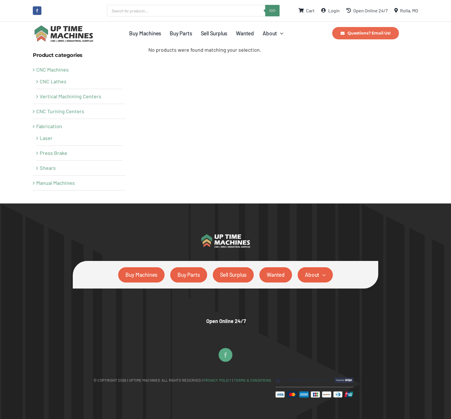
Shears (48, 168)
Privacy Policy (217, 380)
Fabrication (49, 126)
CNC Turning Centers (60, 111)
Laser (46, 138)
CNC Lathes (53, 81)
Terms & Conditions (252, 380)
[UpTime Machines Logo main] (64, 27)
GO (273, 10)
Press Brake (53, 153)
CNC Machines (52, 69)
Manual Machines (55, 183)
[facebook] (37, 10)
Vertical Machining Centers (70, 96)
